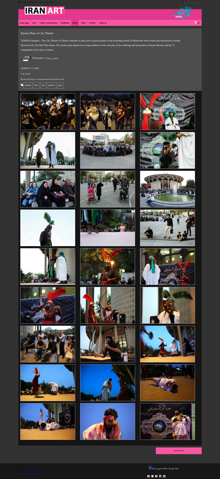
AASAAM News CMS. (27, 473)
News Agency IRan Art (37, 470)
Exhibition (65, 23)
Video (83, 23)
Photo (74, 23)
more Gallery (179, 451)
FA (198, 23)
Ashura (28, 85)
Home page (24, 23)
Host (36, 85)
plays (60, 85)
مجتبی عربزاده (45, 58)
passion (51, 85)
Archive (92, 23)
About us (103, 23)
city (43, 85)
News (34, 23)
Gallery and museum (48, 23)
